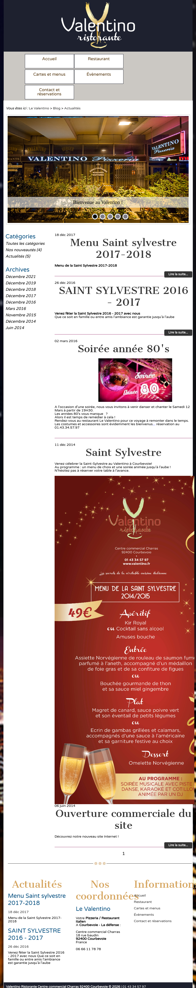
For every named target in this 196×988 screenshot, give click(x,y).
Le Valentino (39, 93)
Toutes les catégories (25, 228)
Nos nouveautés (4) (23, 234)
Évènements (48, 74)
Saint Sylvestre (123, 437)
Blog (56, 93)
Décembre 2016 (20, 286)
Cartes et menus (143, 58)
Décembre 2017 (20, 280)
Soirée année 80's (123, 333)
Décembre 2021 (20, 261)
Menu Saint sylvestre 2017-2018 (123, 233)
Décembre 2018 (20, 274)
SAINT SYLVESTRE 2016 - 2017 (123, 281)
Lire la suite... (178, 259)
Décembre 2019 (20, 267)
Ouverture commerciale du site (124, 804)
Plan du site (47, 979)
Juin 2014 (14, 312)
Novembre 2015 (20, 299)
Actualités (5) (17, 240)
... (154, 409)
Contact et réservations (96, 76)
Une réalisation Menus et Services (85, 979)
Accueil (48, 58)
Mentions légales (20, 979)
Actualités (72, 93)
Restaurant (96, 58)
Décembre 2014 (20, 306)
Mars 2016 (15, 293)
